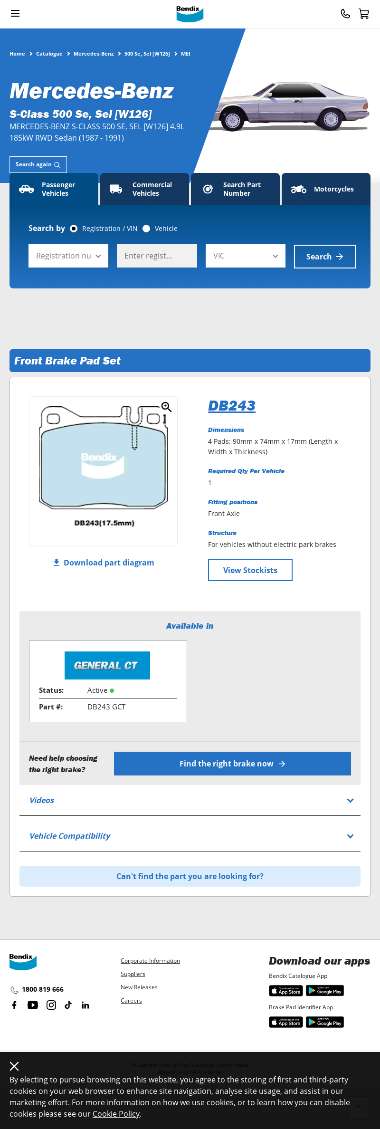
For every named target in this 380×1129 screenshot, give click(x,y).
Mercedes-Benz (94, 53)
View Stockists (250, 569)
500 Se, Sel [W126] (147, 53)
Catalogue (49, 53)
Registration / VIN (110, 228)
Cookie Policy (116, 1114)
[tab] (38, 164)
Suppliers (133, 973)
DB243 (232, 404)
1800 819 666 (37, 989)
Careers (131, 999)
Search (324, 255)
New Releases (139, 986)
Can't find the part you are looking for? (190, 875)
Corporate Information (150, 960)
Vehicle (166, 228)
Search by (46, 228)
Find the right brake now (233, 762)
